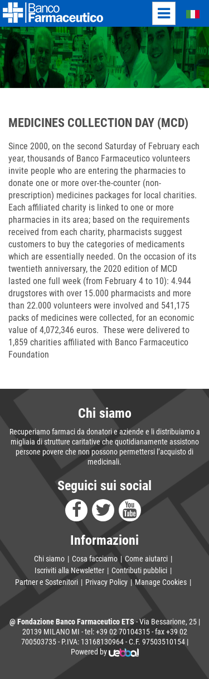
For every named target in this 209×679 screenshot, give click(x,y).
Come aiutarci (146, 558)
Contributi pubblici (139, 570)
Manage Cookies (161, 582)
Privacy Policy (106, 582)
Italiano (186, 13)
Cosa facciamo (95, 558)
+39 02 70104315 (123, 631)
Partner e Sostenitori (46, 582)
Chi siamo (49, 558)
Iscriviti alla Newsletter (69, 570)
